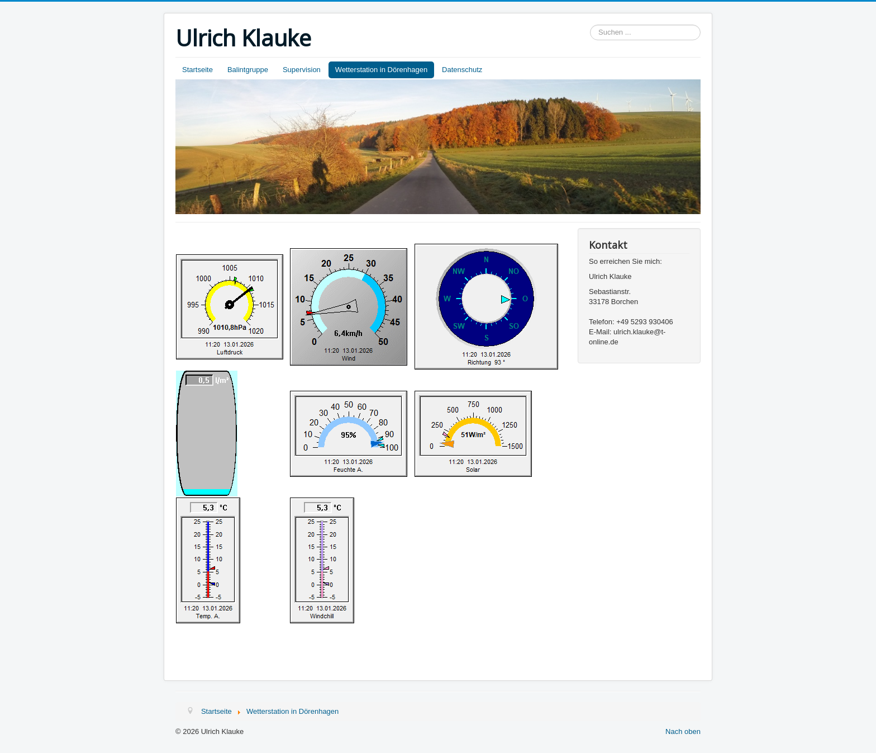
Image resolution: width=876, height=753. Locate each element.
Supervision (302, 69)
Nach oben (683, 731)
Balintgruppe (247, 69)
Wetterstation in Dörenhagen (381, 69)
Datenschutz (462, 69)
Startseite (197, 69)
